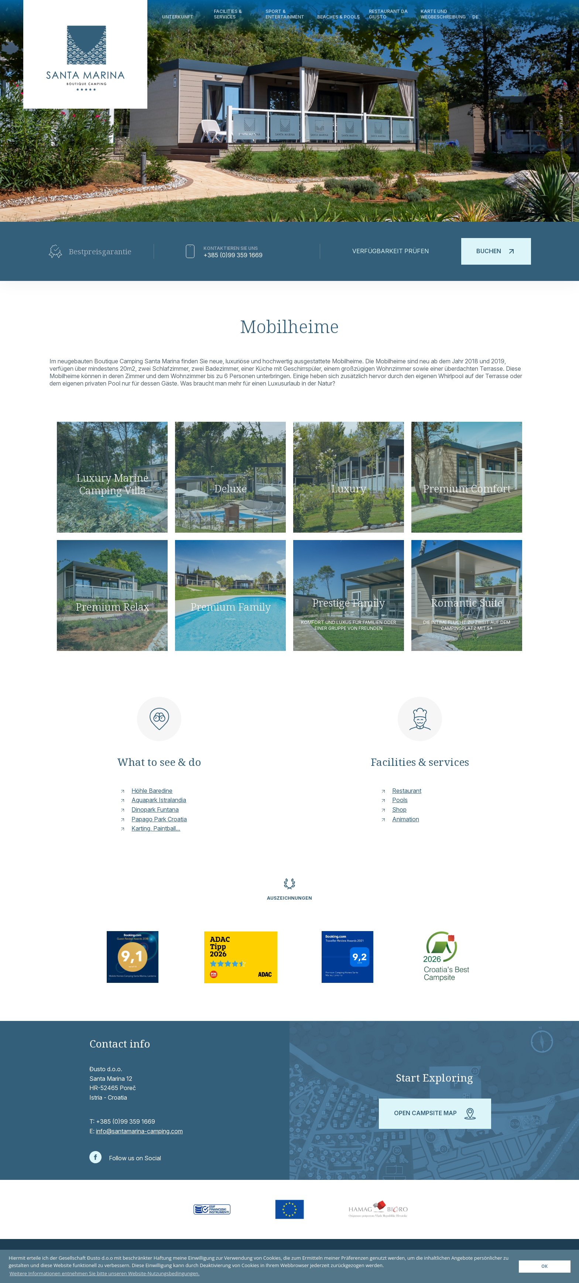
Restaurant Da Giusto (388, 14)
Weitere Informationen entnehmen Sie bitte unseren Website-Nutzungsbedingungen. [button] (105, 1273)
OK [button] (544, 1266)
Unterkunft (177, 17)
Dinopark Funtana (155, 809)
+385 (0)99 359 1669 (233, 255)
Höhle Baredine (151, 790)
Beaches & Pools (338, 17)
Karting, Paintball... (155, 828)
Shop (399, 809)
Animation (405, 819)
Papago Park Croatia (159, 819)
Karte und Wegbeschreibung (443, 14)
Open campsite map (435, 1114)
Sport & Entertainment (284, 14)
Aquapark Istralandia (158, 800)
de (475, 17)
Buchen (496, 251)
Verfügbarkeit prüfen (390, 251)
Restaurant (406, 790)
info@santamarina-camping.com (139, 1131)
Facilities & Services (228, 14)
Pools (400, 800)
